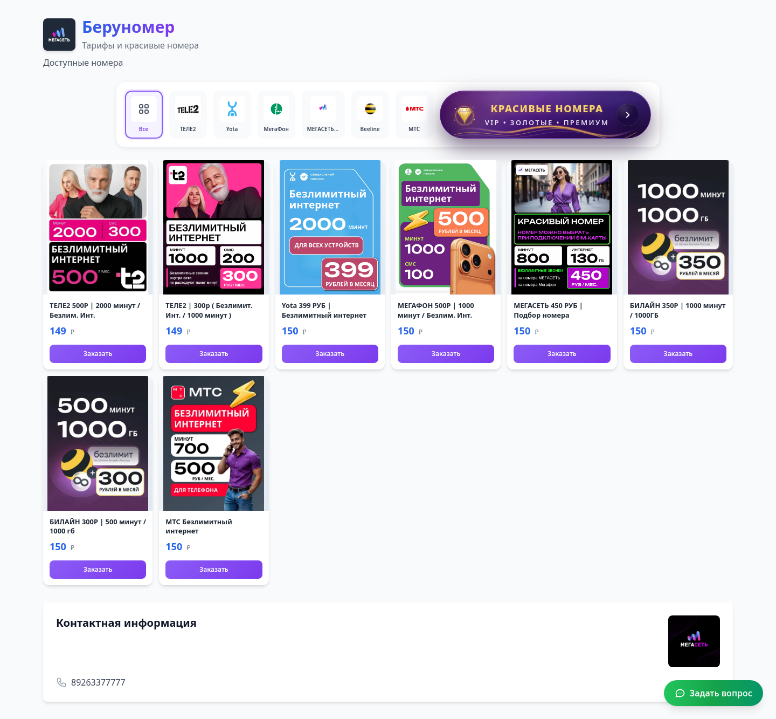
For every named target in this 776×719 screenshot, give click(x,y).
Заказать (98, 353)
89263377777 (98, 682)
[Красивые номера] (546, 115)
